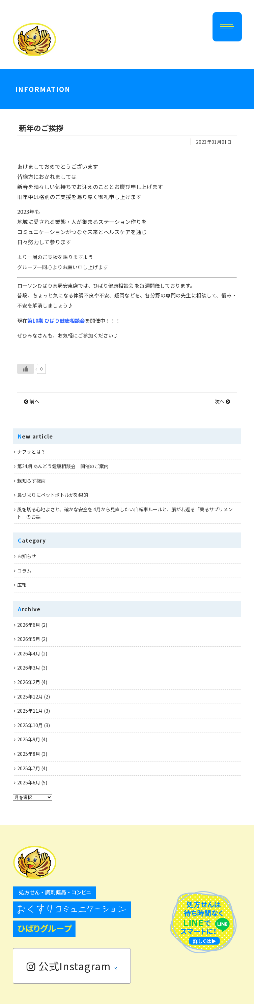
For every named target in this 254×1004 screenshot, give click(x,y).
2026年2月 (28, 682)
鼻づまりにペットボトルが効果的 (52, 494)
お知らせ (26, 556)
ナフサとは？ (31, 451)
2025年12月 (30, 696)
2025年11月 (30, 710)
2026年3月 (28, 667)
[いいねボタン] (25, 369)
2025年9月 (28, 739)
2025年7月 (28, 768)
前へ (31, 401)
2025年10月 (30, 725)
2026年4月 (28, 653)
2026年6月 (28, 624)
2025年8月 (28, 753)
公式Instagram (72, 966)
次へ (222, 401)
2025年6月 (28, 782)
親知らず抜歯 (31, 480)
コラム (24, 570)
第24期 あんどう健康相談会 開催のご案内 (63, 466)
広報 (22, 584)
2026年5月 (28, 639)
